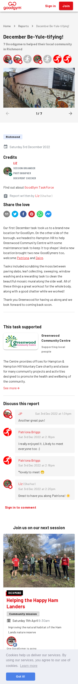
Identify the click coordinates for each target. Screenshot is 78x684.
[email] (6, 215)
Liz (15, 163)
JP (20, 414)
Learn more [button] (28, 666)
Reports (23, 26)
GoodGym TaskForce (39, 187)
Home (7, 26)
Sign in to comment (20, 507)
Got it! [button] (20, 676)
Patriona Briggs (29, 432)
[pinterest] (31, 215)
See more (11, 388)
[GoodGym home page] (12, 5)
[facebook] (23, 215)
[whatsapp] (40, 215)
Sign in (50, 6)
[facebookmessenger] (48, 215)
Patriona (23, 258)
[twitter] (15, 215)
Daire (39, 258)
